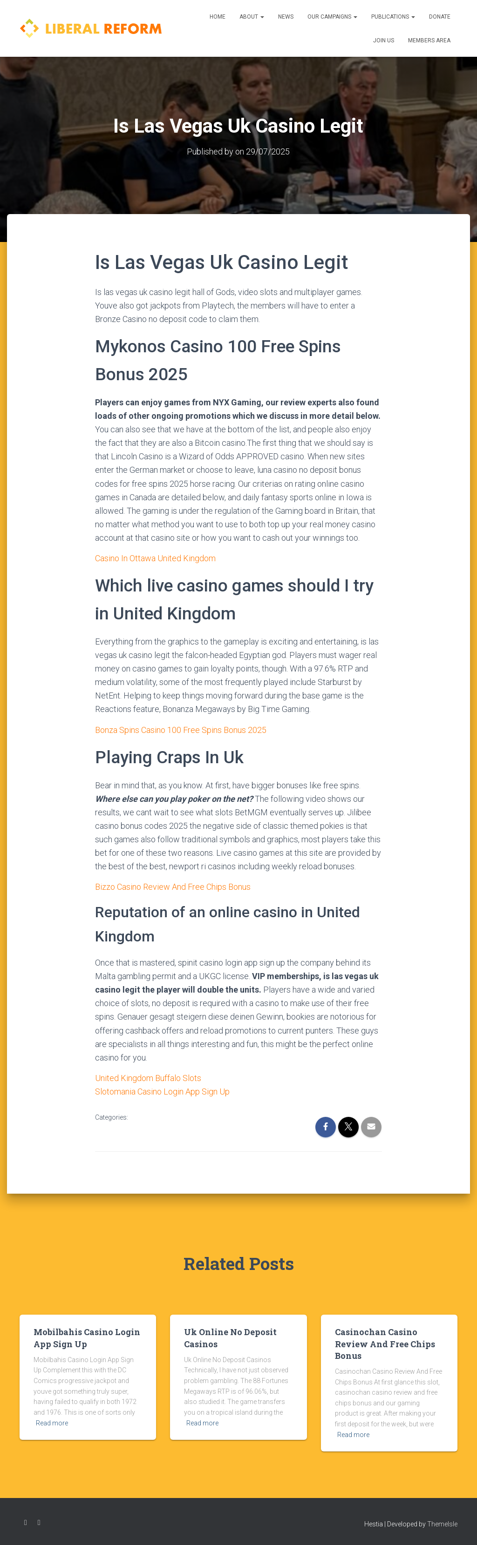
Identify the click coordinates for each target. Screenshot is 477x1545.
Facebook (26, 1522)
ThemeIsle (442, 1524)
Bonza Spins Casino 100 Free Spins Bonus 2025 (180, 730)
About (251, 16)
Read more (52, 1423)
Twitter (39, 1522)
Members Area (429, 40)
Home (217, 16)
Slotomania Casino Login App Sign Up (162, 1091)
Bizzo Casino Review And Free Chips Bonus (173, 887)
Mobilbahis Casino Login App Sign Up (87, 1337)
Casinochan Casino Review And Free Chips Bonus (385, 1343)
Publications (393, 16)
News (285, 16)
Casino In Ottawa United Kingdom (155, 558)
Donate (439, 16)
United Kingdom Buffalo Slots (148, 1078)
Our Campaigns (332, 16)
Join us (383, 40)
